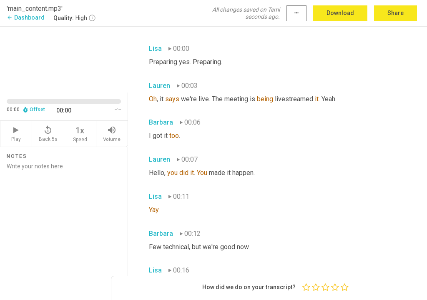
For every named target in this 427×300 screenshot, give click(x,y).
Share (395, 13)
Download (340, 13)
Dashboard (26, 17)
